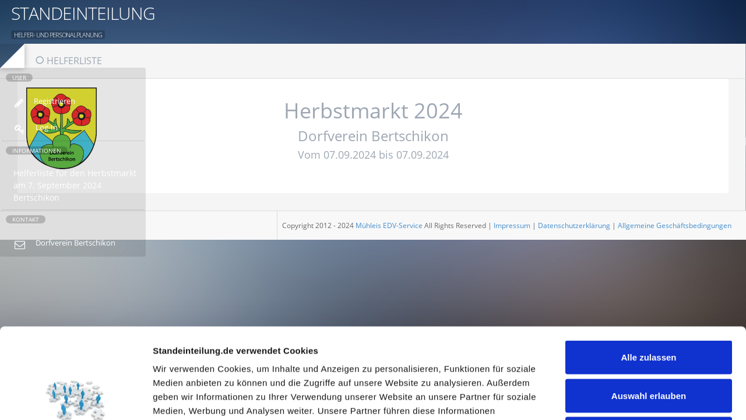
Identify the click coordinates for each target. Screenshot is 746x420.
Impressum (512, 225)
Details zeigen (619, 397)
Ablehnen (648, 343)
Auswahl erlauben (648, 305)
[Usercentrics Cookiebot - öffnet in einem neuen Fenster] (75, 397)
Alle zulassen (648, 267)
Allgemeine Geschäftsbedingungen (674, 225)
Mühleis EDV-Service (389, 225)
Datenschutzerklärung (574, 225)
